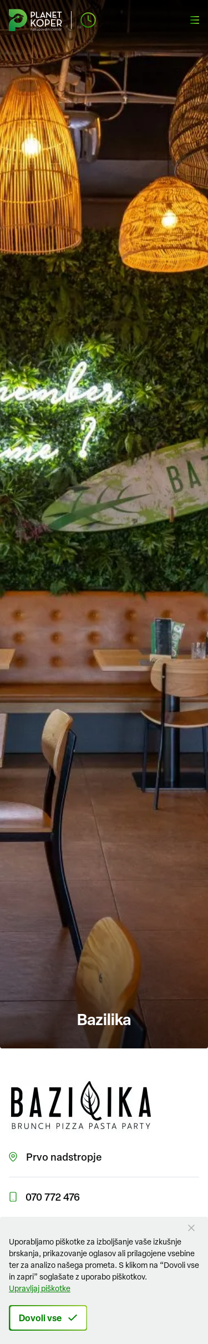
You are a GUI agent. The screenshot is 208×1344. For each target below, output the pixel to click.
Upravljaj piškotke (39, 1288)
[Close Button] (191, 1228)
